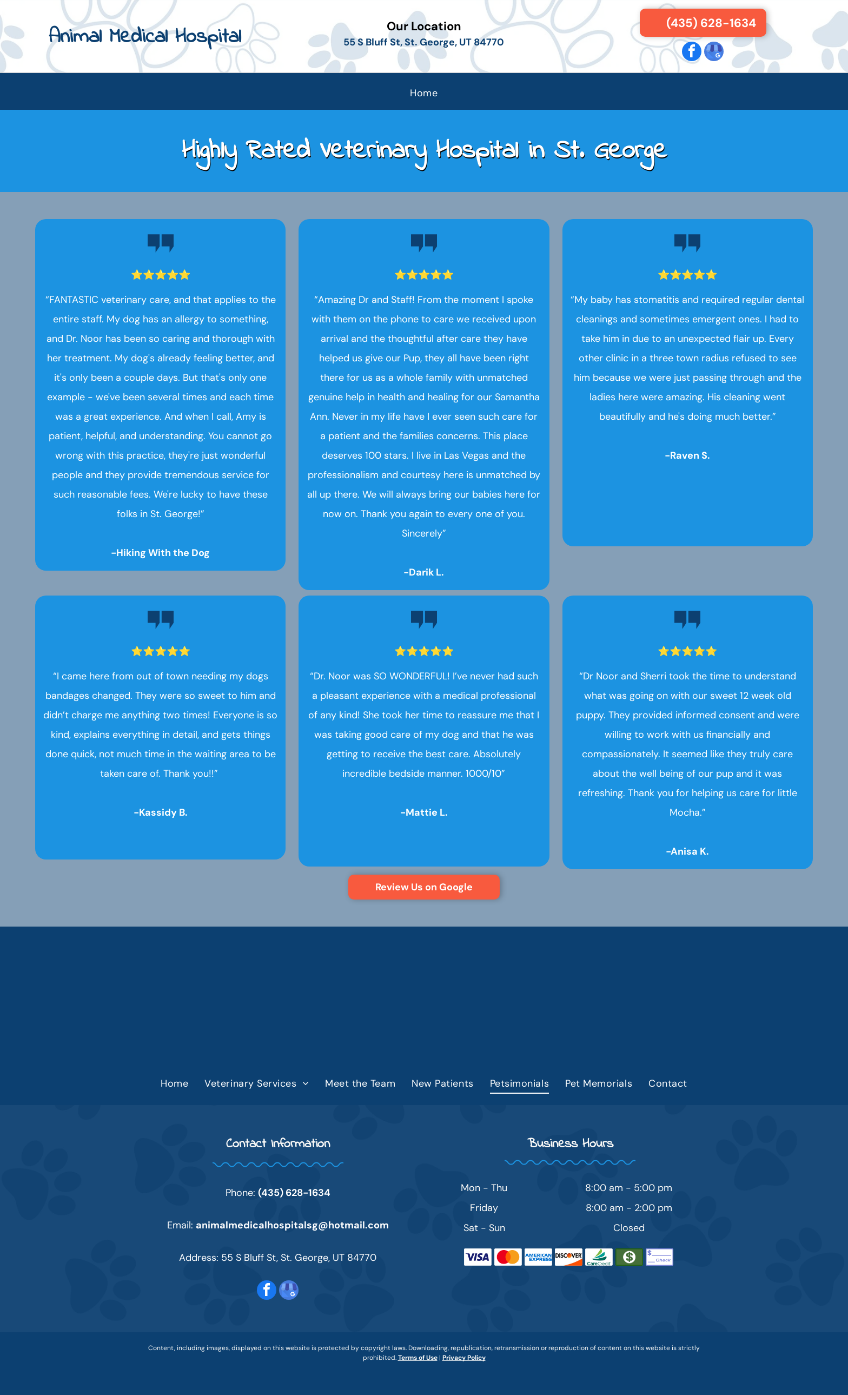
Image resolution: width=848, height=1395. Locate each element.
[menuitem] (424, 93)
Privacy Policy (464, 1357)
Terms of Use (418, 1357)
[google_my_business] (714, 53)
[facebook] (691, 53)
